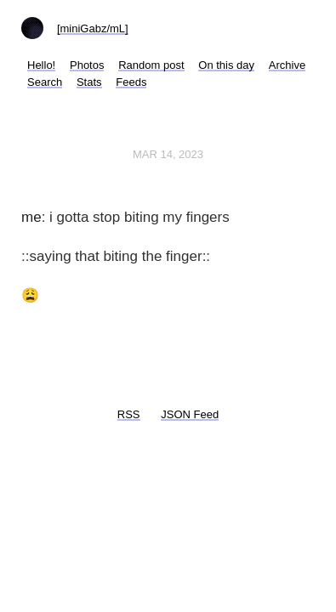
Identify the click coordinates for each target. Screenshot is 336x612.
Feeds (131, 82)
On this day (226, 65)
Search (44, 82)
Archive (287, 65)
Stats (89, 82)
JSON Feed (190, 414)
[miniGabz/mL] (92, 28)
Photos (87, 65)
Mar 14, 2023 (168, 154)
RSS (128, 414)
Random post (151, 65)
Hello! (41, 65)
